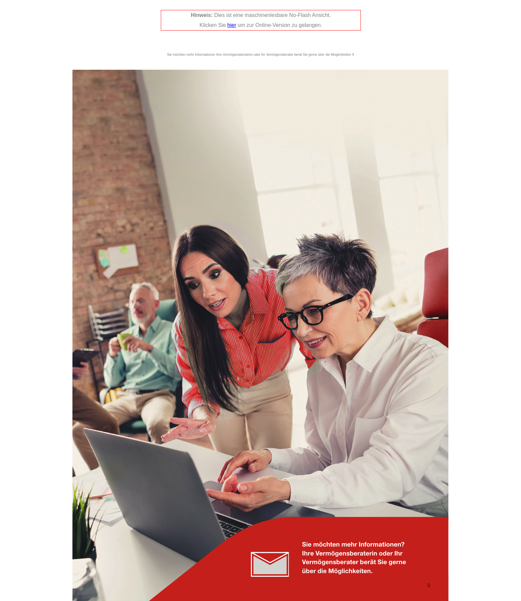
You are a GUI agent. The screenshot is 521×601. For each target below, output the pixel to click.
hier (231, 25)
